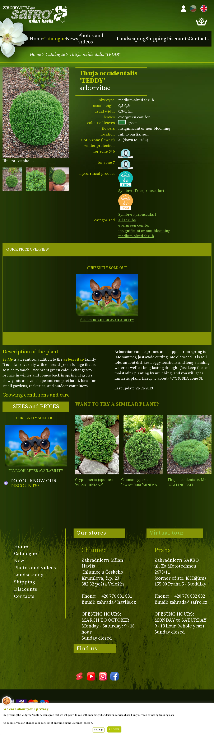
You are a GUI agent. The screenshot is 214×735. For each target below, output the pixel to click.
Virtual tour (166, 532)
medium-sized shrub (136, 236)
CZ (192, 7)
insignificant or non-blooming (144, 230)
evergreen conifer (134, 225)
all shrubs (127, 220)
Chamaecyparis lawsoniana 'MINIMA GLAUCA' (139, 485)
